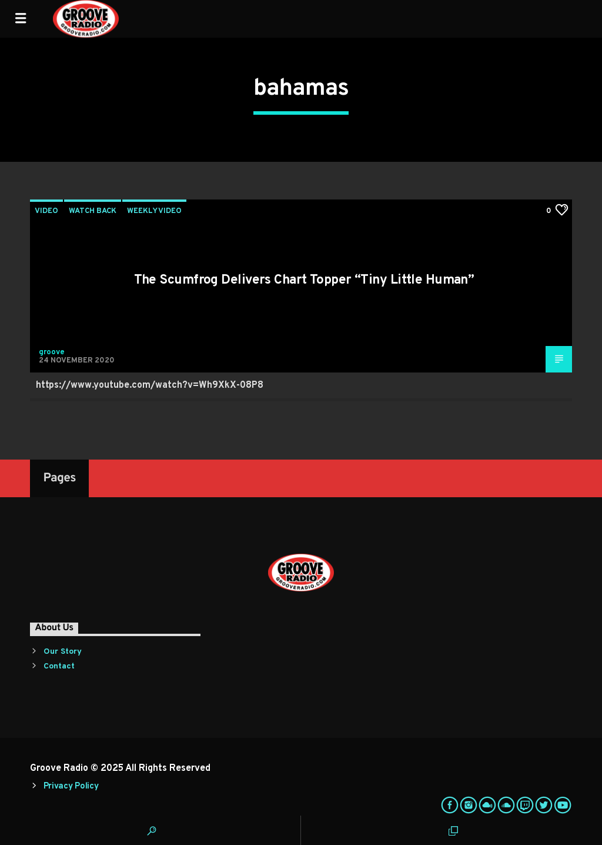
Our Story (63, 652)
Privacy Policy (71, 786)
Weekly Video (154, 211)
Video (46, 211)
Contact (59, 666)
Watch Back (92, 211)
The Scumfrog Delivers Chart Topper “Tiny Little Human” (304, 280)
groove (52, 352)
